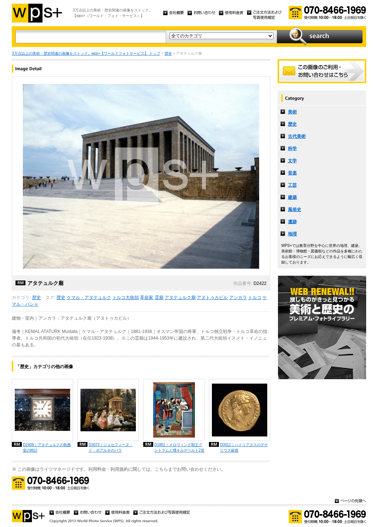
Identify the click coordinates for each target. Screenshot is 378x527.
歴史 (168, 53)
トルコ (254, 297)
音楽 (292, 173)
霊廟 (159, 297)
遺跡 (292, 221)
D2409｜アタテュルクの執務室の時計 (47, 447)
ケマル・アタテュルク (89, 297)
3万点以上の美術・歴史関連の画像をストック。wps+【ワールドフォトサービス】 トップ (86, 53)
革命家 (146, 297)
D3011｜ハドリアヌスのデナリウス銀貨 (244, 447)
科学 (292, 148)
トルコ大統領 (125, 297)
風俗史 (294, 209)
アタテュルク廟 (180, 297)
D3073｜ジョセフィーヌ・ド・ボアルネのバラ (111, 447)
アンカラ (238, 297)
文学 (292, 160)
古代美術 (297, 136)
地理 (292, 234)
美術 (292, 112)
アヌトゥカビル (212, 297)
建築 (292, 197)
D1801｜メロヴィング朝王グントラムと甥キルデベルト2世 (179, 447)
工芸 (292, 185)
